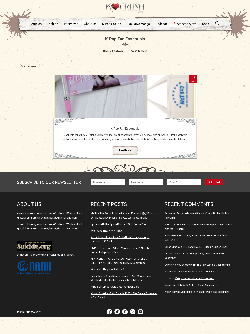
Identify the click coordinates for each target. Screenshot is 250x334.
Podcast (161, 24)
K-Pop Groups (111, 24)
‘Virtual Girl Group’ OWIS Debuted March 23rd (115, 303)
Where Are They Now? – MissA (107, 286)
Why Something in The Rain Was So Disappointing (203, 281)
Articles (36, 24)
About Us (90, 24)
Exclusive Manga (138, 24)
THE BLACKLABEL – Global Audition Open (205, 263)
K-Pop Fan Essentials (125, 128)
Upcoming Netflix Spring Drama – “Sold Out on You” (119, 240)
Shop (205, 24)
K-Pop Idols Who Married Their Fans (194, 288)
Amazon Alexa (184, 24)
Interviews (71, 24)
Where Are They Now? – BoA (106, 247)
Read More (125, 167)
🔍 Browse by (28, 66)
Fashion (52, 24)
